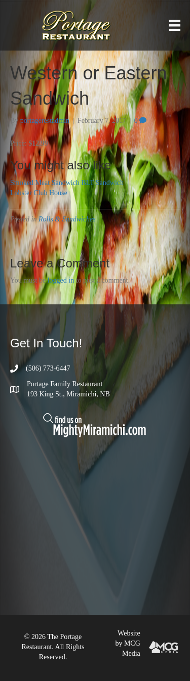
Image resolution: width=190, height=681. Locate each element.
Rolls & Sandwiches (67, 219)
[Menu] (174, 25)
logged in (61, 280)
